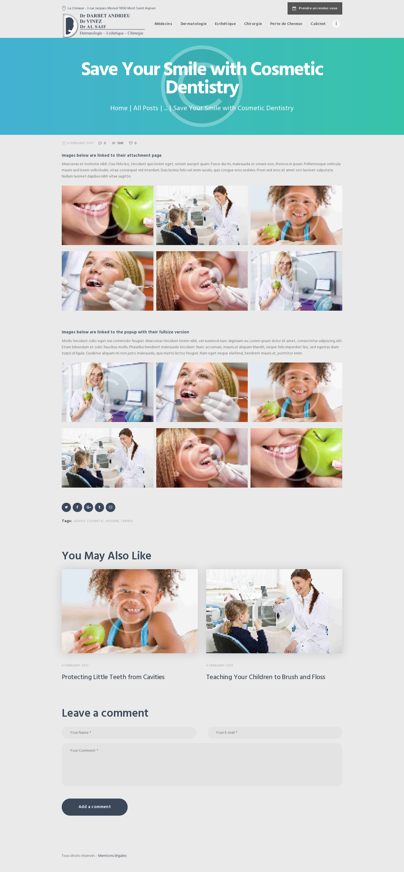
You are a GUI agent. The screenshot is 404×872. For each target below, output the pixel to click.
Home (119, 108)
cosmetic (95, 521)
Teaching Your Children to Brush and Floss (265, 677)
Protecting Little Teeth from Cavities (113, 677)
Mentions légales (112, 856)
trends (127, 521)
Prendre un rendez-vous (315, 8)
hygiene (112, 521)
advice (79, 521)
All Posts (145, 108)
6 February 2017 (80, 143)
